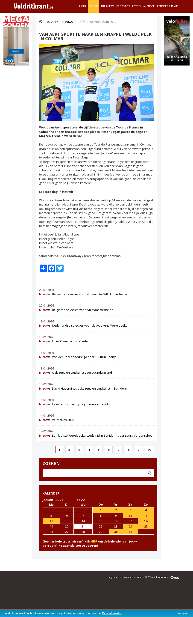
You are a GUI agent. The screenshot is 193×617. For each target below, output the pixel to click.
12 (51, 521)
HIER (94, 541)
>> (83, 499)
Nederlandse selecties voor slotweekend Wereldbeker (84, 325)
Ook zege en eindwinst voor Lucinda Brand (75, 372)
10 (149, 449)
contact (139, 577)
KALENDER (51, 493)
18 (145, 521)
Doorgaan (182, 613)
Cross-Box (123, 6)
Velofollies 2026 (56, 420)
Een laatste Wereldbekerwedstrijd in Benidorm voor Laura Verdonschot (95, 435)
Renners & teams (167, 6)
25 (145, 526)
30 (115, 532)
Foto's (136, 6)
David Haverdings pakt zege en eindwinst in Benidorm (83, 388)
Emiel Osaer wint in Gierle (63, 341)
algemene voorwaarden (121, 577)
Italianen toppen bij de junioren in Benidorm (76, 404)
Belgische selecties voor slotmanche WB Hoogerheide (83, 294)
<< (78, 499)
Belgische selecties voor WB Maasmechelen (76, 310)
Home (83, 6)
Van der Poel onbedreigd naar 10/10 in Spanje (78, 357)
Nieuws (93, 6)
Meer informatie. (112, 613)
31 (130, 532)
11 (145, 515)
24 (130, 526)
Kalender (149, 6)
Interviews (107, 6)
